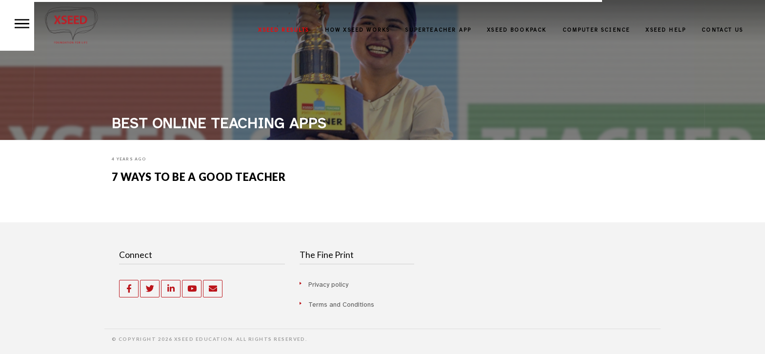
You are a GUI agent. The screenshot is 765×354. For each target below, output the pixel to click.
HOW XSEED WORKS (357, 30)
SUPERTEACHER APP (438, 30)
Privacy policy (328, 284)
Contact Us (722, 30)
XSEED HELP (665, 30)
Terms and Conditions (341, 304)
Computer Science (596, 30)
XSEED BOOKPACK (516, 30)
